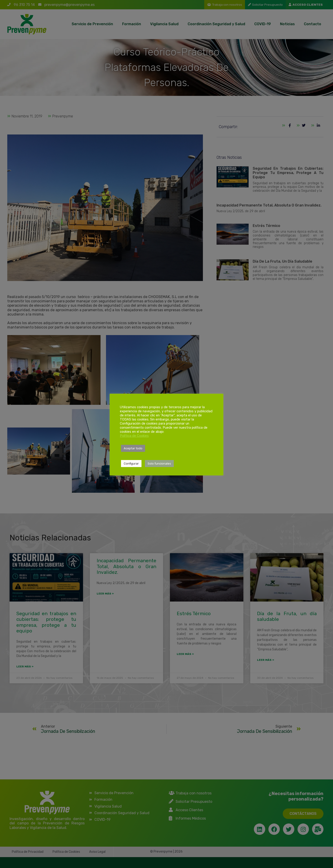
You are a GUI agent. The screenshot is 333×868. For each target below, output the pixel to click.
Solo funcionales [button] (159, 463)
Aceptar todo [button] (133, 448)
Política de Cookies (134, 436)
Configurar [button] (131, 463)
